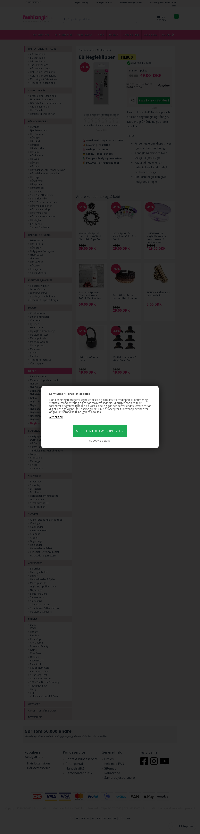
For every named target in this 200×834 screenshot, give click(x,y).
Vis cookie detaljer (100, 440)
